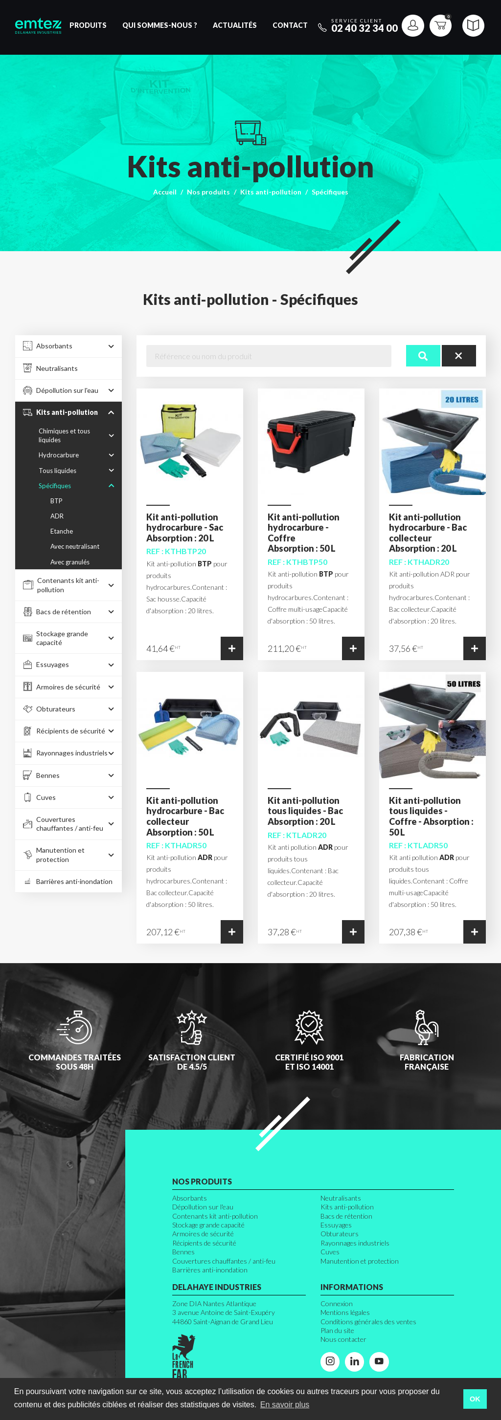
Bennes (183, 1252)
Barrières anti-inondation (210, 1270)
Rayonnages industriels (354, 1243)
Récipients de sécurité (204, 1243)
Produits (88, 25)
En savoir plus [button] (285, 1404)
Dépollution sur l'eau (202, 1207)
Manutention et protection (359, 1261)
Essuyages (336, 1225)
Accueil (165, 192)
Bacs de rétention (346, 1216)
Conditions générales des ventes (368, 1321)
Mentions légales (345, 1312)
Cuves (330, 1252)
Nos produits (208, 192)
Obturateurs (339, 1233)
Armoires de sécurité (203, 1233)
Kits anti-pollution (270, 192)
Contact (290, 25)
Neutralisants (340, 1198)
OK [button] (475, 1399)
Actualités (235, 25)
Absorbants (189, 1198)
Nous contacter (343, 1339)
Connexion (336, 1303)
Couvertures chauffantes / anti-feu (223, 1261)
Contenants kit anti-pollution (215, 1216)
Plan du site (337, 1330)
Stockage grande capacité (208, 1225)
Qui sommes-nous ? (159, 25)
